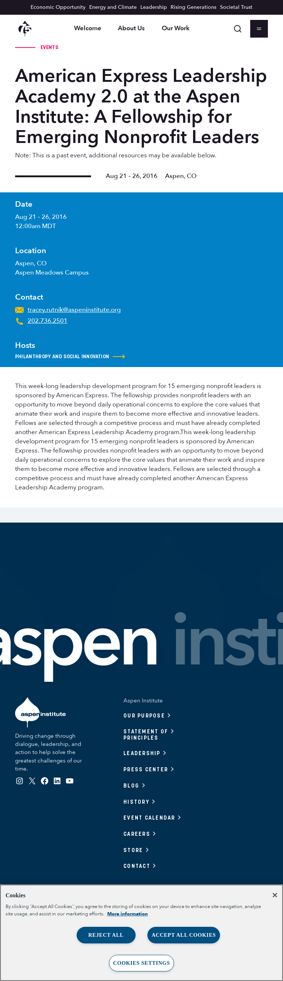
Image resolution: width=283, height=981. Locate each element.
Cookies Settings (141, 963)
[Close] (275, 895)
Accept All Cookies (183, 935)
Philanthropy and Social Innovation (70, 357)
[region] (141, 932)
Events (49, 47)
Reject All (105, 935)
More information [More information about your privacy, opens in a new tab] (127, 914)
